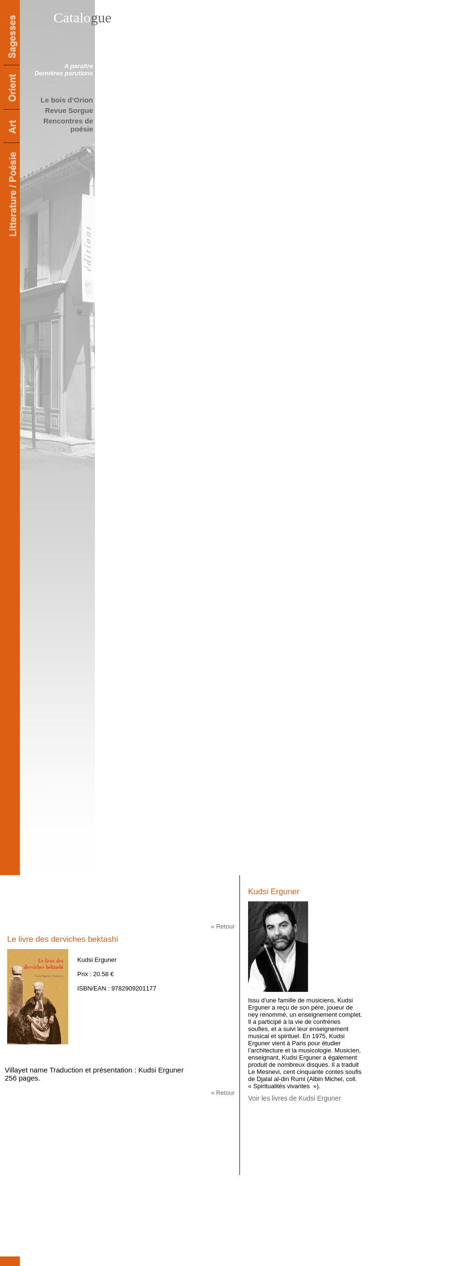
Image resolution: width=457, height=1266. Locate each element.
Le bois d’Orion (67, 100)
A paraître (78, 66)
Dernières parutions (63, 73)
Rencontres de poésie (68, 125)
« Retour (223, 926)
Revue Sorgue (69, 110)
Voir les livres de (294, 1098)
